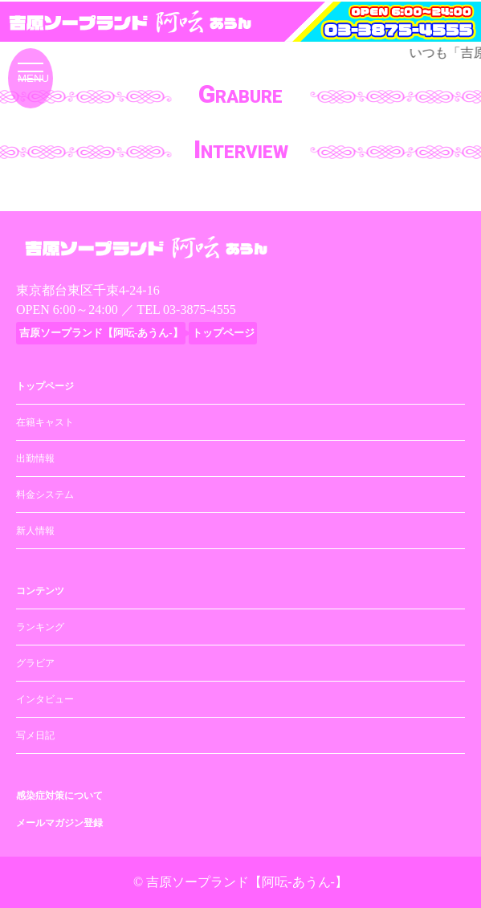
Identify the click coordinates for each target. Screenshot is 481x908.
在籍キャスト (45, 422)
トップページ (45, 386)
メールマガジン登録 (59, 823)
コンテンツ (40, 591)
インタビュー (45, 699)
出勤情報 (35, 458)
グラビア (35, 663)
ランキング (40, 627)
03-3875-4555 (199, 309)
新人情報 (35, 530)
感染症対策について (59, 795)
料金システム (45, 494)
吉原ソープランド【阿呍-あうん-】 (247, 882)
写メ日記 (35, 735)
